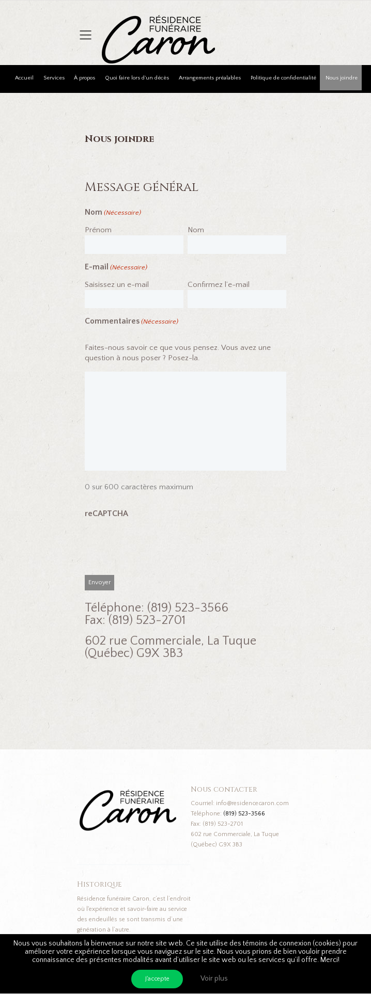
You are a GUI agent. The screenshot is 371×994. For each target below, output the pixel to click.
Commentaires (131, 321)
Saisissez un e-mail (117, 284)
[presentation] (163, 549)
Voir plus (214, 978)
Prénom (98, 230)
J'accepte (157, 978)
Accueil (24, 78)
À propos (84, 78)
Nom (196, 230)
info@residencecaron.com (252, 803)
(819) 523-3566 (244, 813)
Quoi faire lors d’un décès (137, 78)
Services (54, 78)
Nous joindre (342, 78)
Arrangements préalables (210, 78)
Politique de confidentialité (283, 78)
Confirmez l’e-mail (219, 284)
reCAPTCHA (106, 513)
